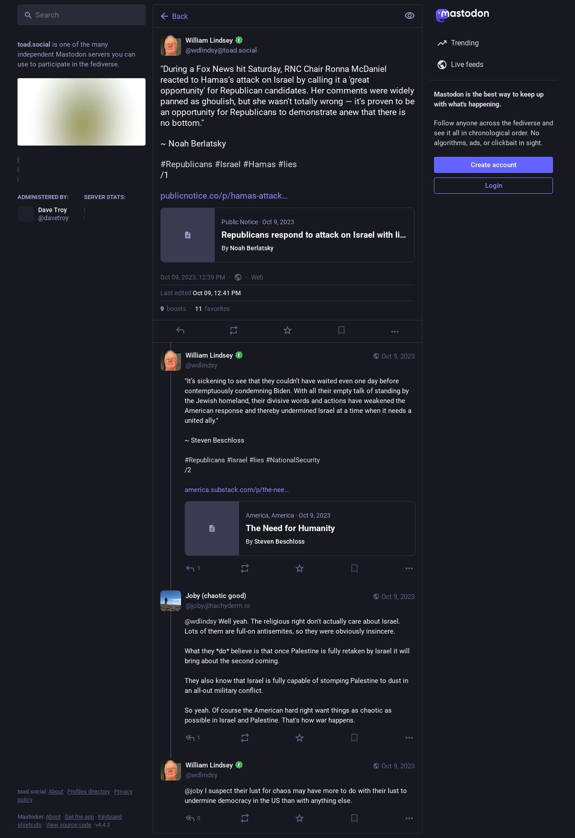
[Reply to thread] (193, 568)
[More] (394, 331)
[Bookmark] (341, 330)
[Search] (82, 14)
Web (257, 277)
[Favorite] (287, 330)
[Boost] (233, 330)
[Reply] (180, 330)
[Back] (275, 16)
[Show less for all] (410, 16)
